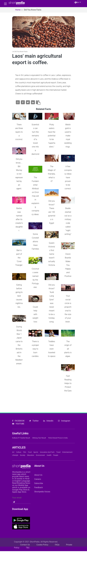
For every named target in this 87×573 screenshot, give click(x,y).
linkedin (48, 421)
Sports (35, 452)
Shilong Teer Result (39, 438)
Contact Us (25, 545)
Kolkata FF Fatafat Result (21, 438)
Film (24, 452)
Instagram (64, 421)
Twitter (34, 421)
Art (13, 452)
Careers (37, 479)
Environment (40, 455)
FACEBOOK (18, 421)
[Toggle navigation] (5, 3)
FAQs (57, 545)
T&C (28, 547)
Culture (18, 452)
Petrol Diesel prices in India (58, 438)
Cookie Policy (42, 545)
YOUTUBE (18, 424)
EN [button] (77, 2)
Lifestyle (15, 455)
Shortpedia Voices (42, 491)
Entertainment (67, 452)
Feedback (38, 487)
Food (30, 452)
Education (30, 455)
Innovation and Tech (47, 452)
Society (22, 455)
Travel (58, 452)
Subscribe (38, 483)
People (55, 455)
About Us (38, 475)
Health (49, 455)
